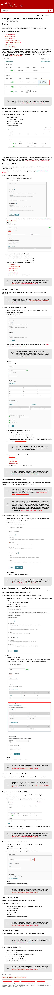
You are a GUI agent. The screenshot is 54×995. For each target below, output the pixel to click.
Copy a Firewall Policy (10, 38)
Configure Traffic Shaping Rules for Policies (31, 510)
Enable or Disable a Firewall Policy (13, 42)
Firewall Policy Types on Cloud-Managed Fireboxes (14, 977)
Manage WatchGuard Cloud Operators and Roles (34, 103)
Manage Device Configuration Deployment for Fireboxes (25, 283)
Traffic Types (12, 264)
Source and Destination (14, 266)
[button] (48, 10)
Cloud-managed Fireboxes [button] (12, 20)
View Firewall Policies (10, 34)
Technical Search (41, 981)
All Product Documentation (28, 981)
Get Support (16, 981)
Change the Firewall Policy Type (12, 40)
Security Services (13, 270)
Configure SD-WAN (13, 268)
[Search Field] (27, 10)
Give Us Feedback (7, 981)
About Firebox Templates (16, 55)
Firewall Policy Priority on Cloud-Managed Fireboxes (36, 160)
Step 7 (26, 356)
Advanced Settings (13, 273)
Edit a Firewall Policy (10, 44)
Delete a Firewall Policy (10, 47)
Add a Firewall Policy (10, 36)
